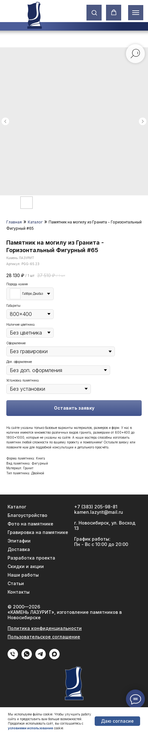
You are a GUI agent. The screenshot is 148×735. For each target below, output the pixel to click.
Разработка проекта (31, 557)
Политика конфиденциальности (45, 628)
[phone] (13, 657)
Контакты (19, 592)
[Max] (54, 657)
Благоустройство (27, 515)
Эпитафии (19, 540)
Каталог (35, 222)
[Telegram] (40, 657)
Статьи (16, 583)
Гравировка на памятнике (38, 532)
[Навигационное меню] (135, 12)
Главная (14, 222)
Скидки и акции (26, 566)
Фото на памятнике (30, 523)
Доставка (19, 549)
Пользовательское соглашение (44, 636)
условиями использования (30, 728)
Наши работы (23, 575)
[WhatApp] (26, 657)
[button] (94, 12)
